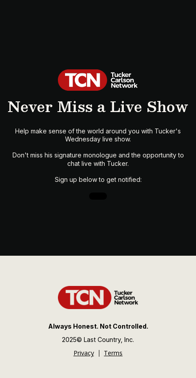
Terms (113, 353)
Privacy (84, 353)
